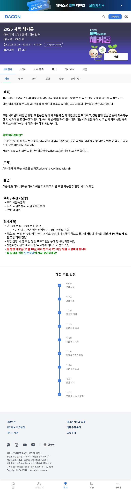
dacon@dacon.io (21, 467)
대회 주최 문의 (74, 427)
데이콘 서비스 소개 (76, 422)
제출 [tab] (85, 69)
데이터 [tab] (23, 69)
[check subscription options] (103, 6)
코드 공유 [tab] (38, 69)
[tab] (7, 78)
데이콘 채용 (12, 432)
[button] (103, 16)
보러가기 (95, 6)
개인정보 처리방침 (16, 427)
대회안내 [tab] (8, 69)
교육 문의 (71, 432)
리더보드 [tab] (70, 69)
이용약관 (11, 422)
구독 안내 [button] (115, 16)
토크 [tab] (54, 69)
